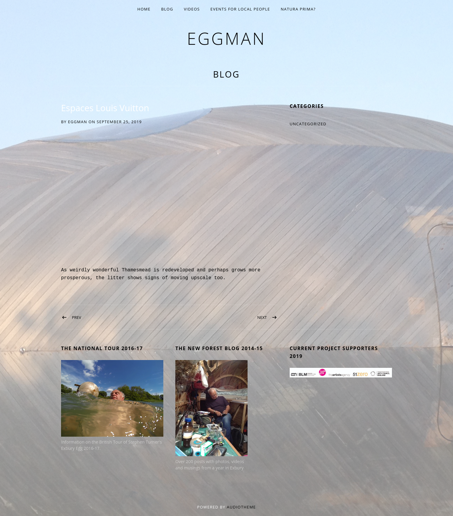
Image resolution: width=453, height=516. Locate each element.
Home (144, 9)
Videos (192, 9)
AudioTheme (241, 507)
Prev (76, 317)
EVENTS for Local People (240, 9)
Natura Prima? (298, 9)
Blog (167, 9)
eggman (226, 38)
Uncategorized (308, 124)
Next (262, 317)
